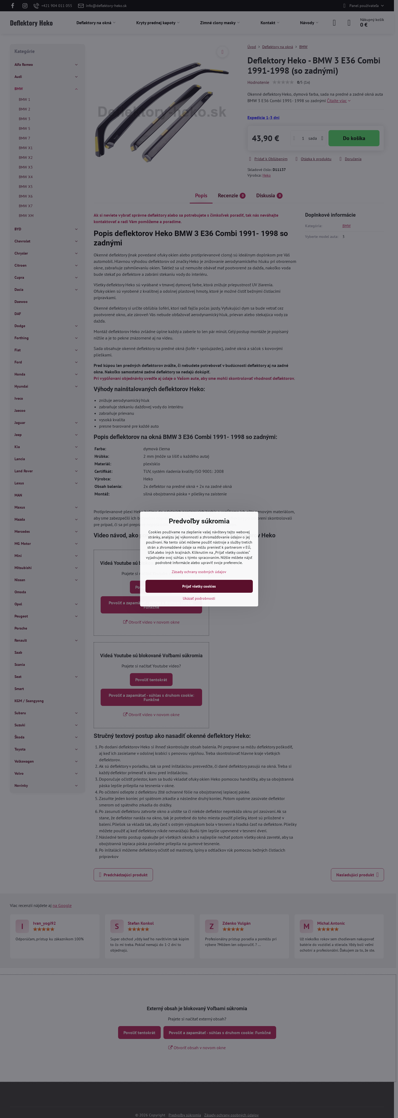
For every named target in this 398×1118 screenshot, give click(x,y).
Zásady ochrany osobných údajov (199, 571)
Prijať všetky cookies (199, 586)
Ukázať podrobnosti (199, 598)
